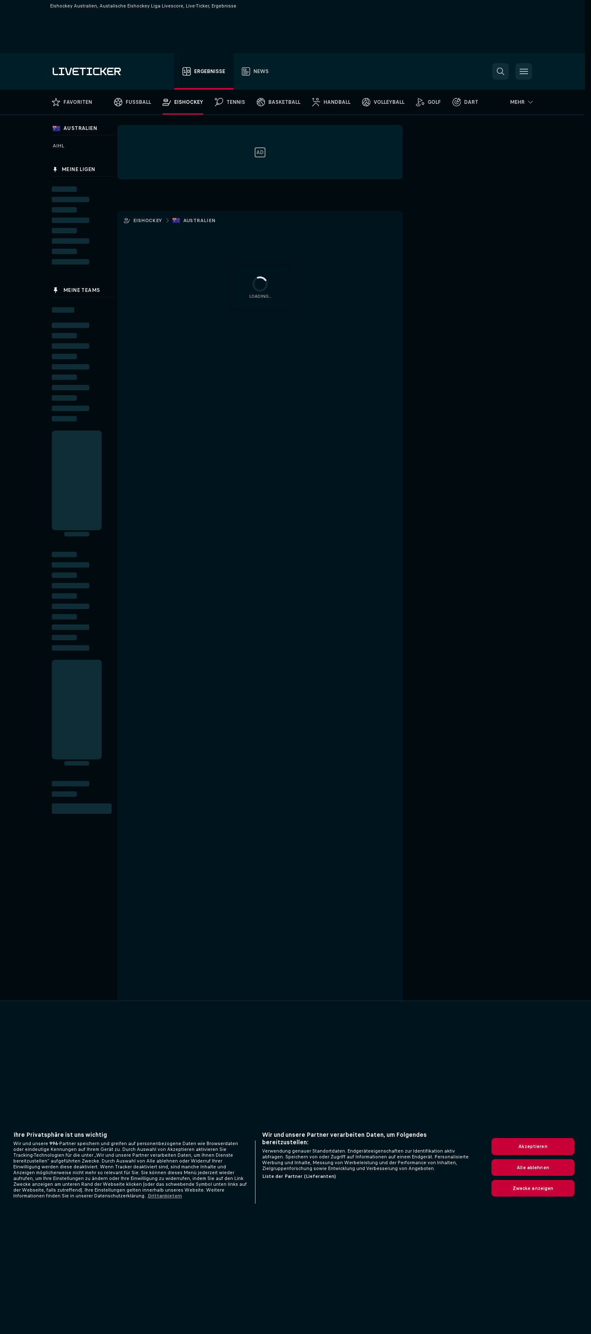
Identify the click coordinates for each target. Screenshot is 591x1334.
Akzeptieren (532, 1146)
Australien (199, 220)
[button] (500, 71)
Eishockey (147, 220)
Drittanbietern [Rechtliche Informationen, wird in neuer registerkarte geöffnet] (165, 1196)
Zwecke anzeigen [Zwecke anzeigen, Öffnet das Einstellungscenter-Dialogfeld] (533, 1188)
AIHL (58, 145)
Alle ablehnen (533, 1167)
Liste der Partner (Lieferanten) (299, 1176)
